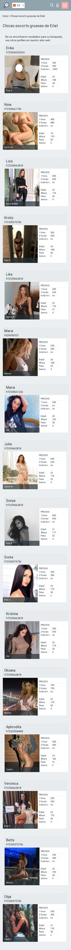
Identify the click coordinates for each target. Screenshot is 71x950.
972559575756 (12, 222)
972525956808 (14, 731)
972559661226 (14, 392)
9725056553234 (15, 52)
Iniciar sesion (57, 5)
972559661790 (12, 109)
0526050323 (11, 335)
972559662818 (14, 165)
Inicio (6, 16)
